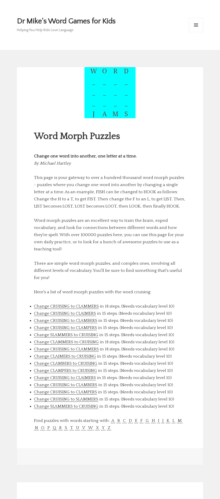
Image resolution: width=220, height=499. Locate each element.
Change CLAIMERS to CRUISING (65, 356)
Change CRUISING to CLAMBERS (65, 320)
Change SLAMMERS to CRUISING (66, 335)
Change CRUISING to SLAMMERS (66, 399)
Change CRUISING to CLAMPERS (65, 327)
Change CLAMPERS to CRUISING (65, 370)
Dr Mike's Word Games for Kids (66, 21)
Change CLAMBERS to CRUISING (65, 363)
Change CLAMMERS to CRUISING (66, 342)
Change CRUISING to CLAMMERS (66, 306)
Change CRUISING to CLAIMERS (65, 313)
